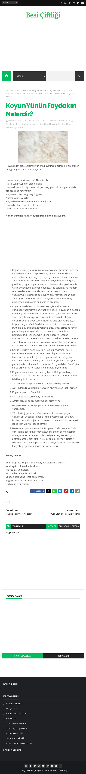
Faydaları (10, 124)
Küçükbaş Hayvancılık (50, 124)
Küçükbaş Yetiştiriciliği (17, 729)
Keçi (18, 124)
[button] (79, 76)
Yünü (20, 127)
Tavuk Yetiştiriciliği (15, 738)
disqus (75, 526)
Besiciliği (69, 120)
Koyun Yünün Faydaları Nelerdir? (41, 109)
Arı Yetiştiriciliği (14, 704)
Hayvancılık (11, 719)
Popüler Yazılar (22, 656)
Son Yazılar (64, 656)
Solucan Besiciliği (14, 734)
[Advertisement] (43, 46)
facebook (64, 526)
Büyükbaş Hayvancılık (16, 714)
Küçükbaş (33, 124)
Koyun (25, 124)
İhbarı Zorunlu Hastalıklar (19, 744)
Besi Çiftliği (58, 120)
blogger (51, 526)
